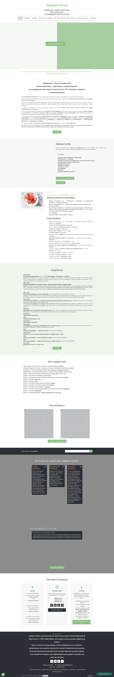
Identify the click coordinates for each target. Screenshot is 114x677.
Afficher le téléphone (33, 600)
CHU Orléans (59, 276)
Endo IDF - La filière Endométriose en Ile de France (48, 392)
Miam (36, 381)
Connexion (90, 675)
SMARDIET (52, 236)
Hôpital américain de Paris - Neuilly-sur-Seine (49, 341)
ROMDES (66, 388)
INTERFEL (35, 300)
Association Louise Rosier (40, 310)
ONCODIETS (38, 390)
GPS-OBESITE (51, 276)
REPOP (61, 366)
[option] (57, 476)
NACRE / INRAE (75, 243)
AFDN (71, 368)
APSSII (66, 377)
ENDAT (73, 227)
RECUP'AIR (58, 223)
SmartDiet (33, 318)
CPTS (60, 371)
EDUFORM (69, 225)
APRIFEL (35, 303)
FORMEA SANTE (54, 334)
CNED (61, 334)
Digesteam (51, 246)
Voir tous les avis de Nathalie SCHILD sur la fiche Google (42, 528)
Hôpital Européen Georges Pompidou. (74, 287)
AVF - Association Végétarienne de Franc (58, 370)
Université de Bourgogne (62, 202)
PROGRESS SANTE (44, 334)
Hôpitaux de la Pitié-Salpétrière (54, 287)
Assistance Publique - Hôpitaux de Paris (47, 284)
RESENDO (51, 385)
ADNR (69, 256)
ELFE (43, 305)
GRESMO (66, 276)
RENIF (69, 230)
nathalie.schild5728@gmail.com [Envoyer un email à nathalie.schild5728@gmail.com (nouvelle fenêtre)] (64, 665)
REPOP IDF (52, 239)
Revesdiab (47, 387)
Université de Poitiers (54, 206)
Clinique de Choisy (43, 330)
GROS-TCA (38, 379)
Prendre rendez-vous (104, 674)
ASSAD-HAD (45, 294)
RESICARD (64, 229)
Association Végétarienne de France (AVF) (44, 325)
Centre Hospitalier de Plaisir (44, 337)
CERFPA (70, 214)
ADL (50, 375)
